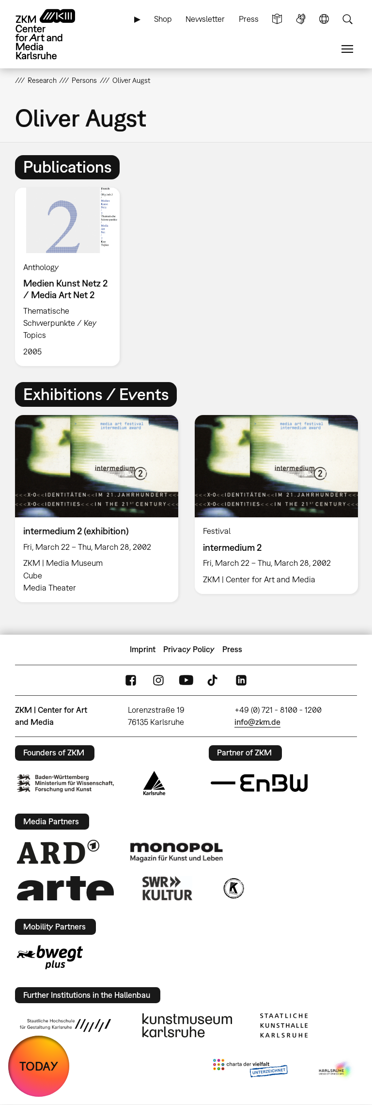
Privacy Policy (189, 649)
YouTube (186, 680)
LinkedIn (241, 680)
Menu (347, 49)
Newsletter (205, 19)
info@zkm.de (257, 722)
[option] (71, 277)
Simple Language (277, 19)
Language (324, 19)
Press (249, 19)
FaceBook (130, 680)
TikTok (213, 680)
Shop (163, 19)
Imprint (142, 649)
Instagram (158, 680)
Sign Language (300, 19)
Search (347, 19)
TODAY (38, 1066)
